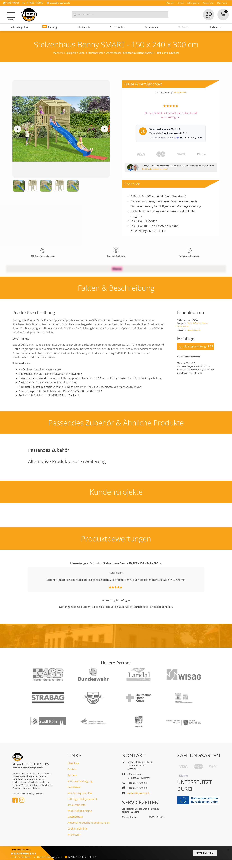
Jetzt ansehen (204, 853)
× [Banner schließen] (228, 849)
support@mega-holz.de (60, 3)
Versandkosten (180, 92)
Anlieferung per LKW (79, 793)
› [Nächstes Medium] (104, 128)
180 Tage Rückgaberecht (82, 799)
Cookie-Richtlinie (77, 828)
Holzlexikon (74, 787)
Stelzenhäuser (113, 52)
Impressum (74, 834)
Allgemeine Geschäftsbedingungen (88, 822)
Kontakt (72, 769)
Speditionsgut (194, 329)
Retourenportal (76, 805)
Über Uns (73, 763)
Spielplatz (71, 52)
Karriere (72, 775)
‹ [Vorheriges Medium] (17, 128)
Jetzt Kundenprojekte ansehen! (155, 169)
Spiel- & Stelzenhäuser (91, 52)
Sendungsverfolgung (79, 781)
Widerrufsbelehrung (79, 811)
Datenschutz (75, 816)
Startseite (58, 52)
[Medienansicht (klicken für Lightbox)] (61, 129)
